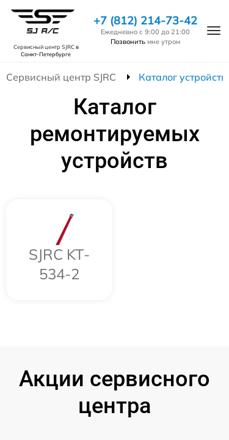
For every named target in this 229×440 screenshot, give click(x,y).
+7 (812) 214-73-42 (145, 21)
